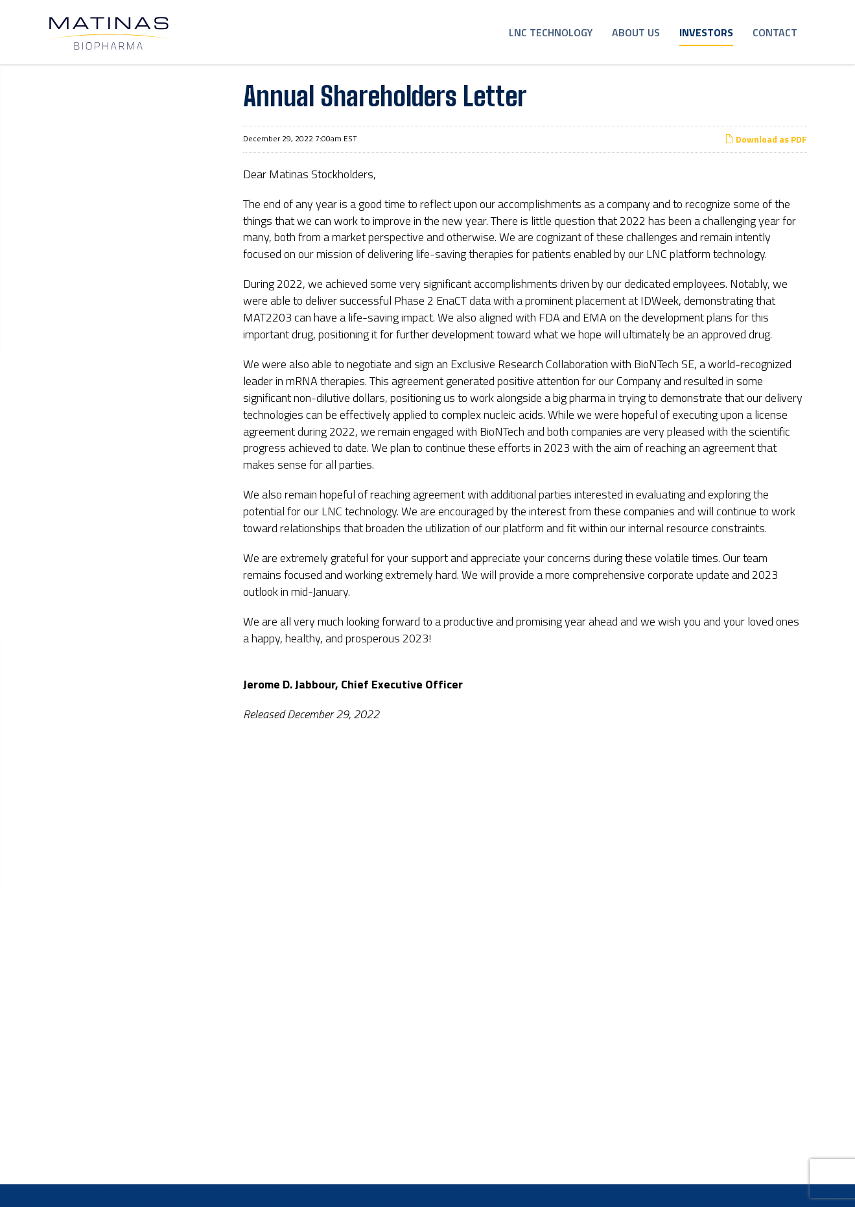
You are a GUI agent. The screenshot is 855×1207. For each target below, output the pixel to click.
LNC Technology (550, 32)
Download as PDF (766, 161)
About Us (636, 32)
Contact (775, 32)
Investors (706, 32)
